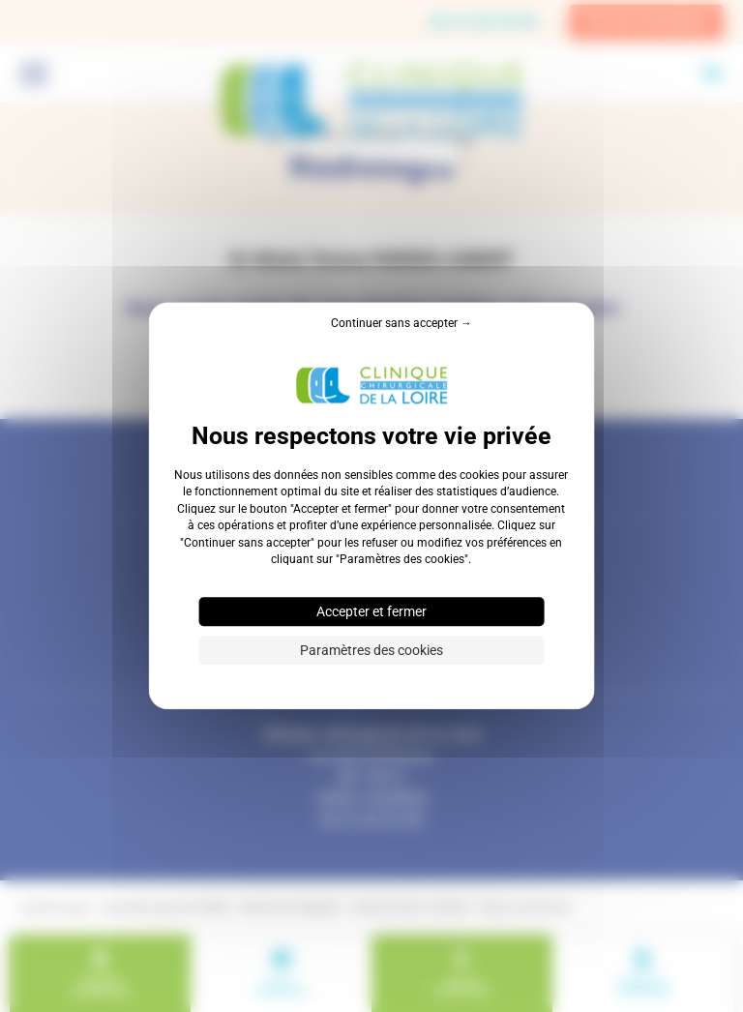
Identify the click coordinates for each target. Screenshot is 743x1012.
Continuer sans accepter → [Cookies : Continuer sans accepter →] (401, 323)
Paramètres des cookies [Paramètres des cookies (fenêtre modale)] (371, 651)
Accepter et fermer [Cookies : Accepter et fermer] (371, 612)
